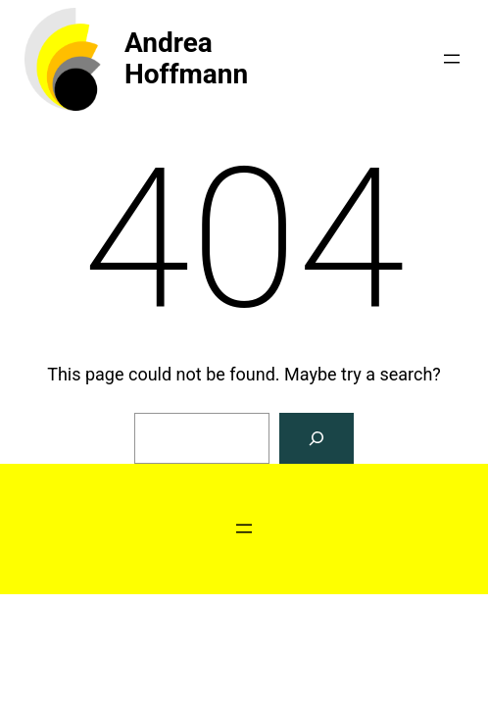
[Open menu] (452, 59)
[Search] (316, 438)
